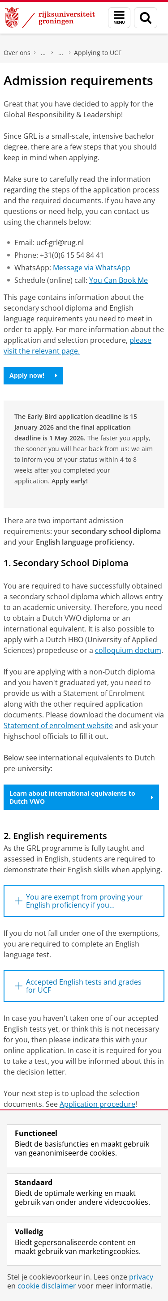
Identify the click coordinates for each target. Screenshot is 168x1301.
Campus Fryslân (43, 52)
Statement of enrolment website (58, 725)
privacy (141, 1277)
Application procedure (97, 1104)
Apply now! (33, 375)
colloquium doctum (128, 650)
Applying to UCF (97, 52)
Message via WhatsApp (91, 268)
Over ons (17, 52)
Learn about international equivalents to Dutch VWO (81, 797)
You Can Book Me (118, 280)
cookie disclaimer (46, 1286)
